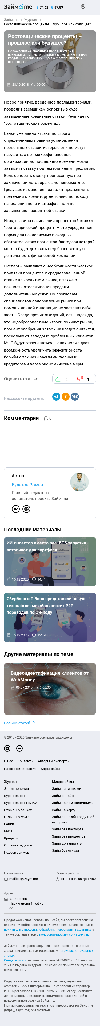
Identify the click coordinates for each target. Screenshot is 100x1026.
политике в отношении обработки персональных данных (47, 930)
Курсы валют (14, 796)
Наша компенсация (20, 769)
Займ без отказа (65, 851)
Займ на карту (63, 810)
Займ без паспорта (67, 829)
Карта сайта (50, 769)
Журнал (30, 20)
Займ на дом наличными (73, 803)
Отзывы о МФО (16, 817)
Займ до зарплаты (67, 843)
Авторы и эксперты (53, 761)
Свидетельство (15, 960)
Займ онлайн (63, 796)
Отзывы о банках (18, 810)
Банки (9, 824)
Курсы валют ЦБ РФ (20, 803)
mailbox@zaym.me (23, 879)
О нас (8, 761)
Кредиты (11, 838)
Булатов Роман (27, 484)
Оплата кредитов (18, 845)
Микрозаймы (63, 782)
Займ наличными (66, 789)
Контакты (25, 761)
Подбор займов (16, 852)
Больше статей (17, 723)
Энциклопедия (16, 789)
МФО (8, 831)
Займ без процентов (68, 836)
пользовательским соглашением (64, 934)
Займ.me (11, 20)
